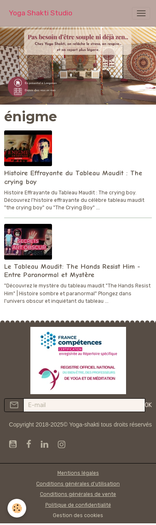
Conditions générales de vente (78, 494)
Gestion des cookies (78, 515)
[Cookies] (16, 508)
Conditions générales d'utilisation (78, 484)
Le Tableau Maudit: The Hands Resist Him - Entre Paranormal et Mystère (72, 270)
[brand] (40, 13)
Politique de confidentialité (78, 505)
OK (148, 405)
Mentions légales (78, 473)
